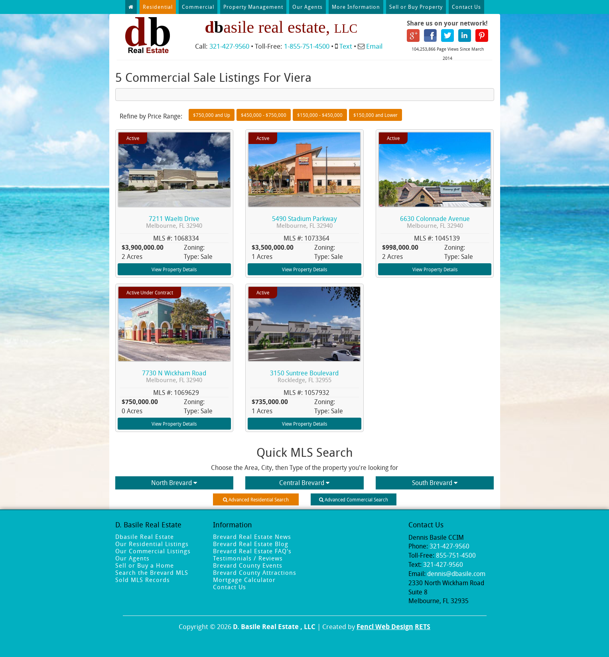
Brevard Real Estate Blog (250, 544)
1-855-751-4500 (306, 46)
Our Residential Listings (152, 544)
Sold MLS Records (142, 580)
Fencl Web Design (385, 626)
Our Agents (307, 6)
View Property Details (174, 269)
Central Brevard (304, 482)
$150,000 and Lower (375, 115)
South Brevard (434, 482)
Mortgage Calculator (244, 580)
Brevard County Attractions (254, 572)
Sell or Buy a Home (144, 565)
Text (345, 46)
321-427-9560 (229, 46)
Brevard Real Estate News (252, 537)
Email (374, 46)
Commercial (198, 6)
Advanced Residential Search (256, 499)
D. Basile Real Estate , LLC (274, 626)
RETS (422, 626)
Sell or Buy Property (416, 6)
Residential (158, 6)
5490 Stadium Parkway (304, 222)
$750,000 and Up (211, 115)
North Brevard (174, 482)
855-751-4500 (456, 555)
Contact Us (466, 6)
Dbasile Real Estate (144, 537)
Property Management (253, 6)
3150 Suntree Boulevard (304, 376)
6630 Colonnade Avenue (435, 222)
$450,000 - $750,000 (263, 115)
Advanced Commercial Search (353, 499)
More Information (356, 6)
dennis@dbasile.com (456, 573)
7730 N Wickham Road (174, 376)
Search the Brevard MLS (151, 572)
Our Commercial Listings (153, 551)
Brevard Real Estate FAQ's (252, 551)
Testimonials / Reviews (248, 558)
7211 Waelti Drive (174, 222)
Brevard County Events (247, 565)
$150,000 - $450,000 (320, 115)
